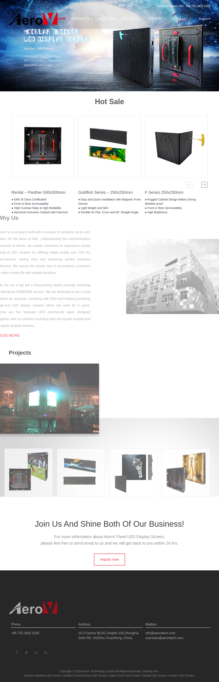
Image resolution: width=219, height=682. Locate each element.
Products (81, 19)
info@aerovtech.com (171, 6)
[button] (189, 185)
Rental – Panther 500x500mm (39, 194)
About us (107, 19)
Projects (132, 19)
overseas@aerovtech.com (164, 647)
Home (61, 19)
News (177, 19)
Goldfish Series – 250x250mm (105, 194)
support (157, 19)
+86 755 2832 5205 (198, 6)
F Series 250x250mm (164, 194)
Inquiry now (109, 568)
